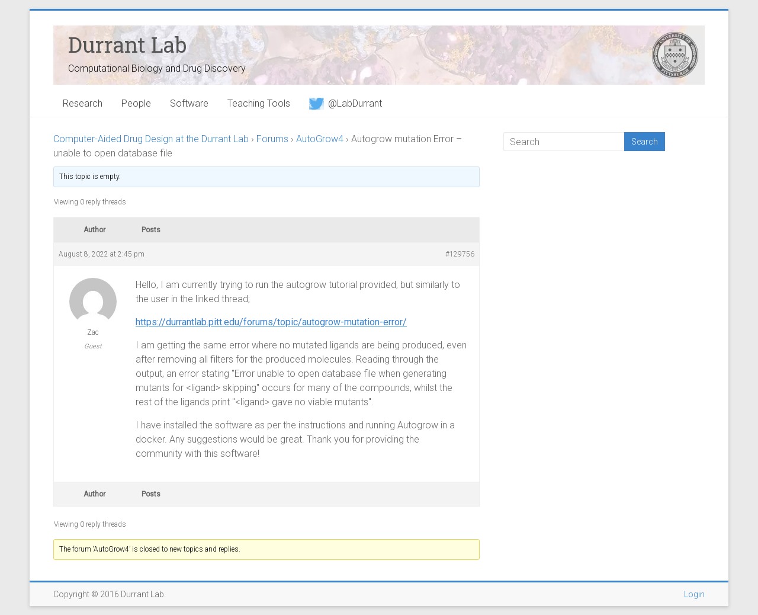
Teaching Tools (258, 103)
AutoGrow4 (319, 139)
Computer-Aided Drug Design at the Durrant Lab (151, 139)
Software (189, 103)
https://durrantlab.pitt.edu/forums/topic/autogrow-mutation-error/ (271, 322)
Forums (272, 139)
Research (82, 103)
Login (694, 594)
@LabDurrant (345, 103)
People (136, 103)
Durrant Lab (127, 44)
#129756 (459, 254)
